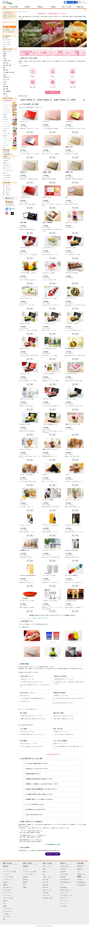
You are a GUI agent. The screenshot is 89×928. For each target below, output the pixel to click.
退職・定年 (5, 70)
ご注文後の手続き (6, 175)
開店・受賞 (45, 882)
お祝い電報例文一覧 (65, 879)
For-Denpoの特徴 (13, 6)
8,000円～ (5, 46)
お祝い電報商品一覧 (7, 100)
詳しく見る (30, 132)
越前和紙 (5, 114)
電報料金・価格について (66, 890)
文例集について (6, 163)
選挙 (4, 67)
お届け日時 (63, 871)
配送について (6, 172)
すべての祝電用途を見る (53, 92)
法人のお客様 (71, 2)
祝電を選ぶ (40, 6)
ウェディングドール (7, 124)
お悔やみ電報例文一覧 (65, 882)
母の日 (4, 81)
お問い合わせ (9, 198)
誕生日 (4, 55)
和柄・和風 (5, 119)
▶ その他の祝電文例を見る (52, 754)
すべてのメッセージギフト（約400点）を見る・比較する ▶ (33, 618)
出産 (4, 58)
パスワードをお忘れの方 (8, 31)
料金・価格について (7, 165)
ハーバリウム (6, 107)
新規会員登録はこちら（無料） (9, 29)
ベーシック (5, 102)
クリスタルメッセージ (7, 140)
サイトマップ (63, 903)
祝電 (27, 11)
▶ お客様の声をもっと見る (53, 844)
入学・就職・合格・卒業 (8, 72)
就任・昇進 (5, 62)
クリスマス (5, 96)
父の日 (4, 84)
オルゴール (5, 145)
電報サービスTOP (22, 11)
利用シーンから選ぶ (66, 6)
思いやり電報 (6, 151)
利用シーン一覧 (6, 51)
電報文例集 (63, 876)
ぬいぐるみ (5, 121)
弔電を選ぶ (53, 6)
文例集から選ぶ (80, 6)
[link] (12, 209)
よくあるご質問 (6, 177)
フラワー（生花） (6, 133)
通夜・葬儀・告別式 (48, 898)
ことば (4, 142)
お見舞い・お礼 (6, 60)
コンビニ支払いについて (8, 170)
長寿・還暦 (5, 88)
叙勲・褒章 (5, 86)
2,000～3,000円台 (6, 39)
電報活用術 (8, 189)
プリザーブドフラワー (7, 105)
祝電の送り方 (8, 184)
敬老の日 (5, 93)
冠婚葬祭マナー (9, 187)
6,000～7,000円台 (6, 44)
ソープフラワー (6, 109)
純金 (4, 147)
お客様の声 (8, 194)
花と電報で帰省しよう (8, 154)
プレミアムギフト (6, 126)
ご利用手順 (26, 6)
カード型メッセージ (7, 112)
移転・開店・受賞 (7, 65)
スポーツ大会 (6, 79)
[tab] (51, 48)
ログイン (85, 9)
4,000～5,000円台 (6, 42)
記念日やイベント (7, 77)
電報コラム (8, 192)
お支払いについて (6, 168)
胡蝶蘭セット (6, 135)
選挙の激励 (45, 884)
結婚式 (4, 53)
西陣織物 (5, 116)
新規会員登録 (63, 887)
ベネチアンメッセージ (7, 138)
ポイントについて (6, 180)
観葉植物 (5, 131)
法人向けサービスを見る (53, 854)
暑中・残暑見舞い (7, 91)
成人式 (4, 74)
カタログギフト (6, 128)
